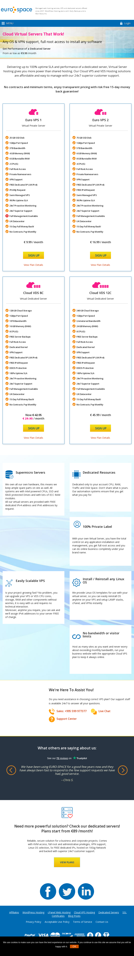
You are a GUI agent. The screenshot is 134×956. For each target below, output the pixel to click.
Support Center (67, 719)
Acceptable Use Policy (57, 921)
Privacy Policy (33, 921)
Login (127, 23)
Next (123, 770)
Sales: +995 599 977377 (72, 711)
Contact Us (102, 921)
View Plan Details (33, 265)
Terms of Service (82, 921)
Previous (11, 770)
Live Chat (104, 711)
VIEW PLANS (67, 862)
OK (74, 946)
